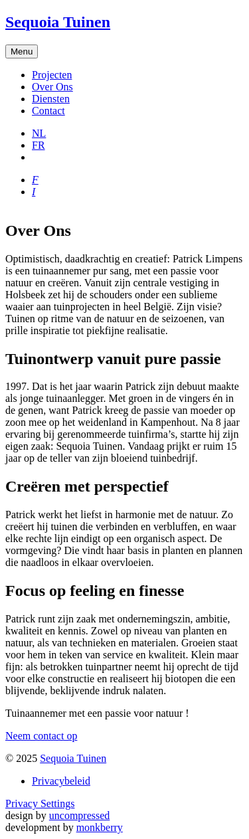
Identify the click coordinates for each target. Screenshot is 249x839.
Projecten (52, 74)
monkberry (99, 827)
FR (38, 145)
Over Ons (52, 86)
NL (39, 133)
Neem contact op (41, 735)
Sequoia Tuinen (73, 758)
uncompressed (79, 815)
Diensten (51, 98)
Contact (48, 110)
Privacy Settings (39, 803)
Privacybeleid (61, 781)
